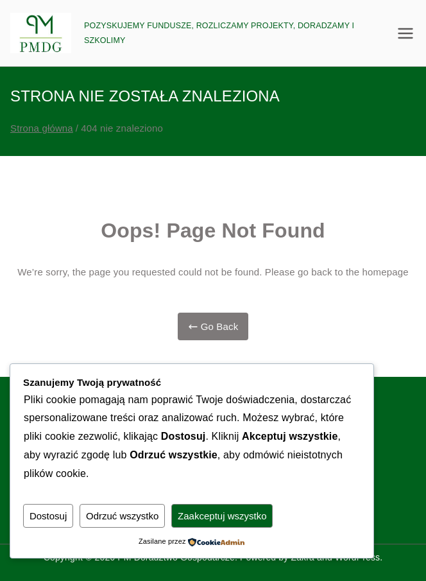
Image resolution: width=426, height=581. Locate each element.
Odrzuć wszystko (122, 515)
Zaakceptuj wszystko (222, 515)
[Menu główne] (405, 33)
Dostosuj (48, 515)
